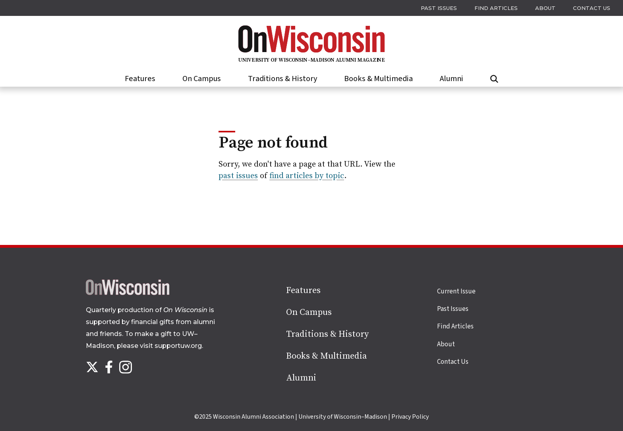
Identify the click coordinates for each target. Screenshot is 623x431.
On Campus (201, 78)
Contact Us (591, 8)
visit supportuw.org (171, 345)
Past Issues (452, 309)
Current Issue (456, 291)
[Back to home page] (127, 293)
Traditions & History (282, 78)
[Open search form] (494, 79)
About (545, 8)
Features (140, 78)
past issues (238, 176)
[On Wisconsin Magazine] (311, 61)
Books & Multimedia (378, 78)
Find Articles (496, 8)
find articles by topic (306, 176)
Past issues (439, 8)
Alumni (451, 78)
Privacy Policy (410, 416)
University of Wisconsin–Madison (342, 416)
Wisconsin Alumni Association (253, 416)
